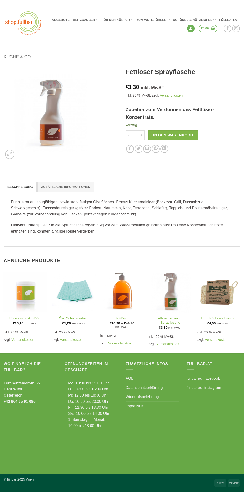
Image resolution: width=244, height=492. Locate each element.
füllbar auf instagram (204, 388)
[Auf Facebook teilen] (130, 149)
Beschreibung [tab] (20, 187)
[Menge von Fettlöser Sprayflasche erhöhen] (142, 135)
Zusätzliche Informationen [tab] (65, 187)
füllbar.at (229, 20)
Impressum (135, 406)
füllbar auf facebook (203, 378)
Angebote (61, 20)
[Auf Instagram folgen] (236, 28)
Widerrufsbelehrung (142, 397)
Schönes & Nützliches (194, 20)
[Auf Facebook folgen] (227, 28)
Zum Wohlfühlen (153, 20)
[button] (191, 28)
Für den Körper (117, 20)
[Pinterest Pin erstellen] (156, 149)
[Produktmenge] (135, 135)
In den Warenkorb (173, 135)
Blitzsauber (85, 20)
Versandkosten (171, 95)
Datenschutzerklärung (144, 388)
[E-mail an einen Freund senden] (147, 149)
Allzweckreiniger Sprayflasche (170, 320)
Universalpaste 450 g (25, 318)
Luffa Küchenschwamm (218, 318)
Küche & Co (17, 56)
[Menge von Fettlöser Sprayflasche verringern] (128, 135)
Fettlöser (122, 318)
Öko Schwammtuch (74, 318)
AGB (130, 378)
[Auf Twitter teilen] (138, 149)
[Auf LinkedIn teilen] (164, 149)
